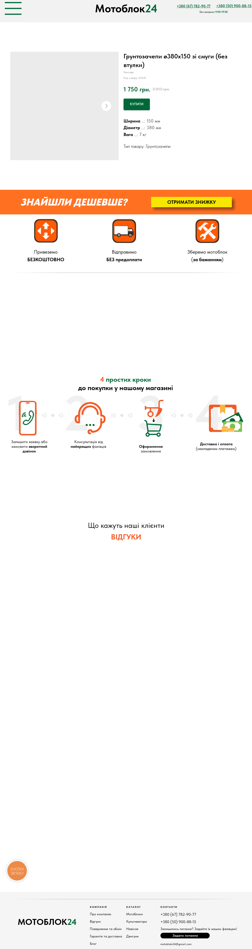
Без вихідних (214, 12)
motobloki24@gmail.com (175, 944)
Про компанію (100, 914)
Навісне (132, 929)
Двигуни (132, 936)
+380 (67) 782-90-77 (178, 914)
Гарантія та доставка (106, 936)
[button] (191, 202)
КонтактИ (168, 906)
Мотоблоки (134, 914)
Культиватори (136, 921)
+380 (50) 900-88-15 (178, 921)
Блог (93, 944)
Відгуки (95, 921)
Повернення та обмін (106, 929)
